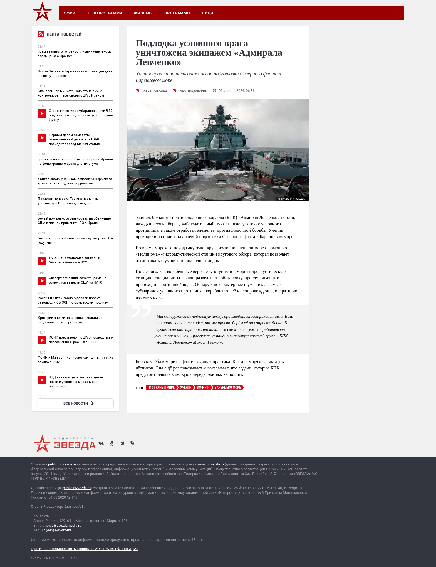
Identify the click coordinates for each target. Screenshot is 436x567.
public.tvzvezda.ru (62, 464)
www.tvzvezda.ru (210, 464)
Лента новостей (59, 35)
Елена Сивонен (154, 91)
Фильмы (143, 13)
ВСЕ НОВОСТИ (79, 403)
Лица (208, 13)
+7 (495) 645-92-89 (56, 530)
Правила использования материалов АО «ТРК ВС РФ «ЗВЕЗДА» (84, 549)
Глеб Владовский (192, 91)
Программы (177, 13)
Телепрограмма (104, 13)
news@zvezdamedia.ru (63, 525)
